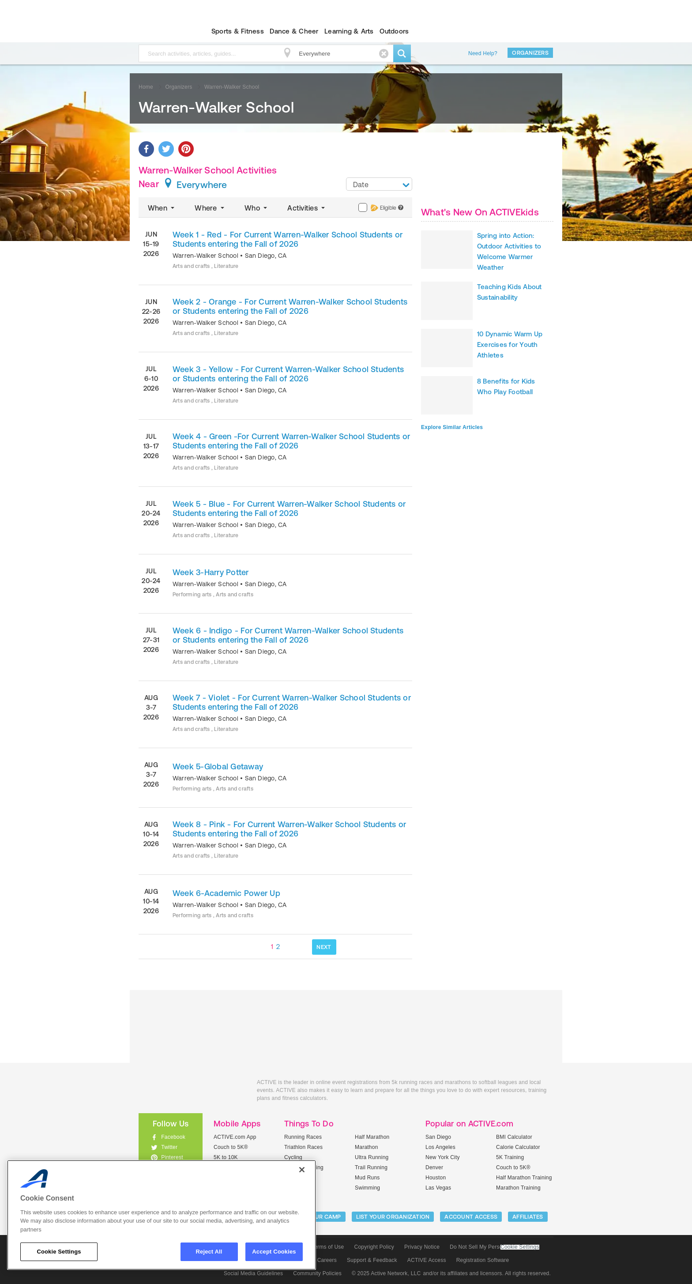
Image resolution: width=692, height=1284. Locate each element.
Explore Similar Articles (452, 427)
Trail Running (371, 1167)
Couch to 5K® (231, 1147)
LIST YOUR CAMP (317, 1216)
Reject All (209, 1251)
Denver (434, 1167)
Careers (327, 1260)
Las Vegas (438, 1188)
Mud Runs (367, 1178)
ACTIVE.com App (235, 1137)
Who (256, 208)
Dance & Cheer (294, 31)
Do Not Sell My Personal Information (494, 1247)
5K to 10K (226, 1157)
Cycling (293, 1157)
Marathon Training (518, 1188)
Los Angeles (440, 1147)
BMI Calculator (514, 1137)
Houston (435, 1178)
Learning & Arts (349, 31)
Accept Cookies (274, 1251)
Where (210, 208)
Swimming (367, 1188)
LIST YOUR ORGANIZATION (393, 1216)
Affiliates (527, 1216)
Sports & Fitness (237, 31)
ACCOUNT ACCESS (470, 1216)
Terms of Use (328, 1247)
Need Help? (482, 53)
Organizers (530, 52)
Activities (307, 208)
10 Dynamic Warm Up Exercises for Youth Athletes (509, 344)
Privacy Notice (422, 1247)
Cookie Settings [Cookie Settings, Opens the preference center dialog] (59, 1251)
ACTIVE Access (426, 1260)
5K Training (510, 1157)
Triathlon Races (303, 1147)
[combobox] (379, 184)
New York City (442, 1157)
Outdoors (394, 31)
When (162, 208)
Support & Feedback (372, 1260)
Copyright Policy (374, 1247)
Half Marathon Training (524, 1178)
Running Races (303, 1137)
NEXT (323, 947)
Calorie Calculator (518, 1147)
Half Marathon (372, 1137)
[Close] (302, 1169)
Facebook (173, 1137)
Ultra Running (372, 1157)
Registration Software (482, 1260)
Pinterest (172, 1157)
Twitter (169, 1147)
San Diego (438, 1137)
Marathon (366, 1147)
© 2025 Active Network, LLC (386, 1273)
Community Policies (317, 1273)
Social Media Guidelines (253, 1273)
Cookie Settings (519, 1247)
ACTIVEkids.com (163, 31)
